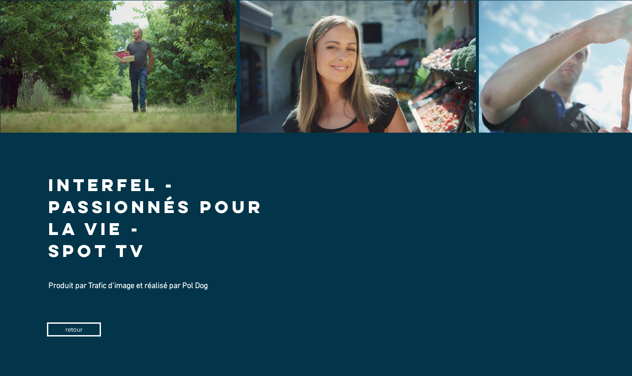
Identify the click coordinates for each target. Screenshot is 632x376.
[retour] (74, 329)
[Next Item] (621, 66)
